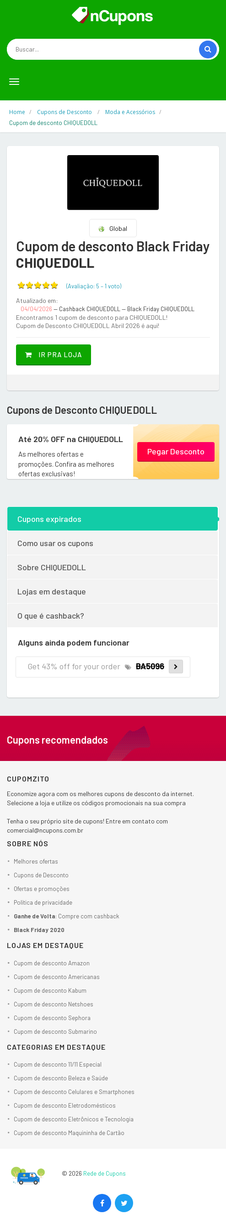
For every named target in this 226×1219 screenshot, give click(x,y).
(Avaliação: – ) (93, 286)
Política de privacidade (43, 902)
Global (112, 228)
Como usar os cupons (55, 543)
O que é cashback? (50, 615)
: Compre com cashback (66, 916)
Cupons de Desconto (41, 875)
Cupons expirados (49, 519)
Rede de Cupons (104, 1173)
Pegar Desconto (175, 451)
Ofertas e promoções (42, 888)
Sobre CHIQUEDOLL (51, 567)
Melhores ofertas (36, 861)
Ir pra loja (53, 354)
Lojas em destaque (51, 591)
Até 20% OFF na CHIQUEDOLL (70, 439)
